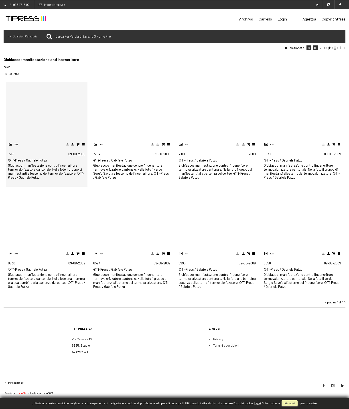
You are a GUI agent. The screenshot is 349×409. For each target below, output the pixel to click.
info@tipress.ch (54, 4)
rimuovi (289, 403)
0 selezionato (294, 48)
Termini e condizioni (226, 345)
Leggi (257, 403)
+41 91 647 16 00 (19, 4)
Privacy (218, 339)
